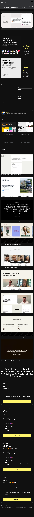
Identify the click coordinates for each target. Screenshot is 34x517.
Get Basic (17, 401)
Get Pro (17, 469)
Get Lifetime (17, 499)
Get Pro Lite (17, 435)
